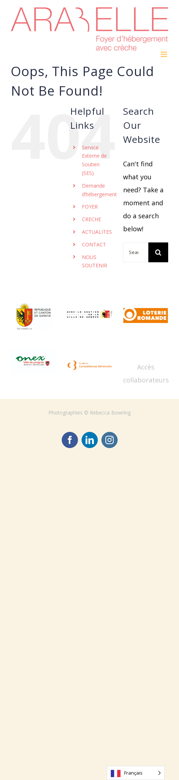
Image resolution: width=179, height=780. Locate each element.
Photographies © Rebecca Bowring (89, 412)
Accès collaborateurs (146, 373)
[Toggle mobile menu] (164, 54)
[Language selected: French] (136, 773)
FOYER (90, 206)
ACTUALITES (97, 231)
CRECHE (91, 219)
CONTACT (94, 244)
